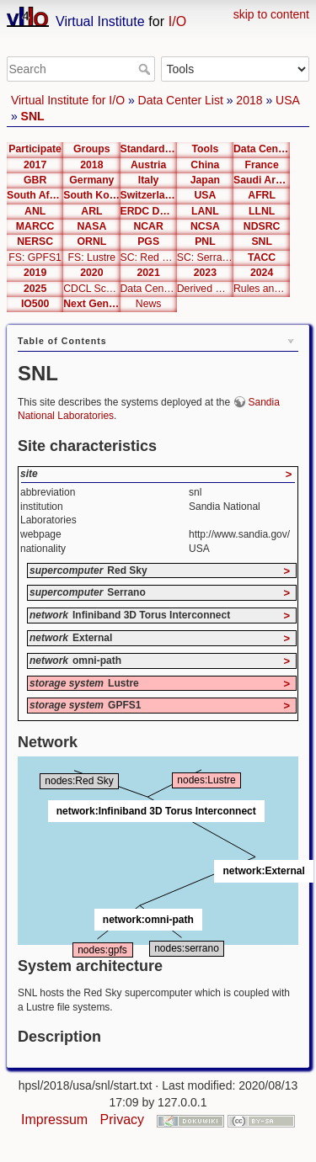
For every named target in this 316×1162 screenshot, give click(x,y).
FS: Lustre (92, 257)
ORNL (92, 241)
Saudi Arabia (261, 180)
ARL (91, 211)
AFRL (262, 195)
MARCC (35, 226)
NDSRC (262, 226)
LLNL (262, 211)
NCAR (148, 226)
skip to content (271, 14)
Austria (148, 165)
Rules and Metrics (261, 288)
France (262, 165)
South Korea (91, 195)
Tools (204, 149)
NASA (92, 226)
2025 (35, 288)
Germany (91, 180)
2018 (249, 100)
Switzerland (149, 195)
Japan (205, 180)
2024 (261, 273)
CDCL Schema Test (91, 288)
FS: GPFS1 (35, 257)
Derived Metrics (205, 288)
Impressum (54, 1119)
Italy (148, 180)
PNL (205, 241)
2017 (35, 165)
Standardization (149, 149)
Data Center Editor (149, 288)
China (204, 165)
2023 (205, 273)
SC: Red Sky (149, 257)
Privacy (122, 1119)
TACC (262, 257)
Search (146, 69)
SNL (33, 116)
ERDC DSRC (149, 211)
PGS (148, 241)
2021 (148, 273)
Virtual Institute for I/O (68, 100)
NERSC (35, 241)
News (149, 304)
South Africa (35, 195)
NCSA (205, 226)
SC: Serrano (205, 257)
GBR (35, 180)
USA (288, 100)
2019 (35, 273)
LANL (205, 211)
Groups (91, 149)
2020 (91, 273)
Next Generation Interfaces (91, 304)
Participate (35, 149)
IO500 (35, 304)
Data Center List (180, 100)
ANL (35, 211)
